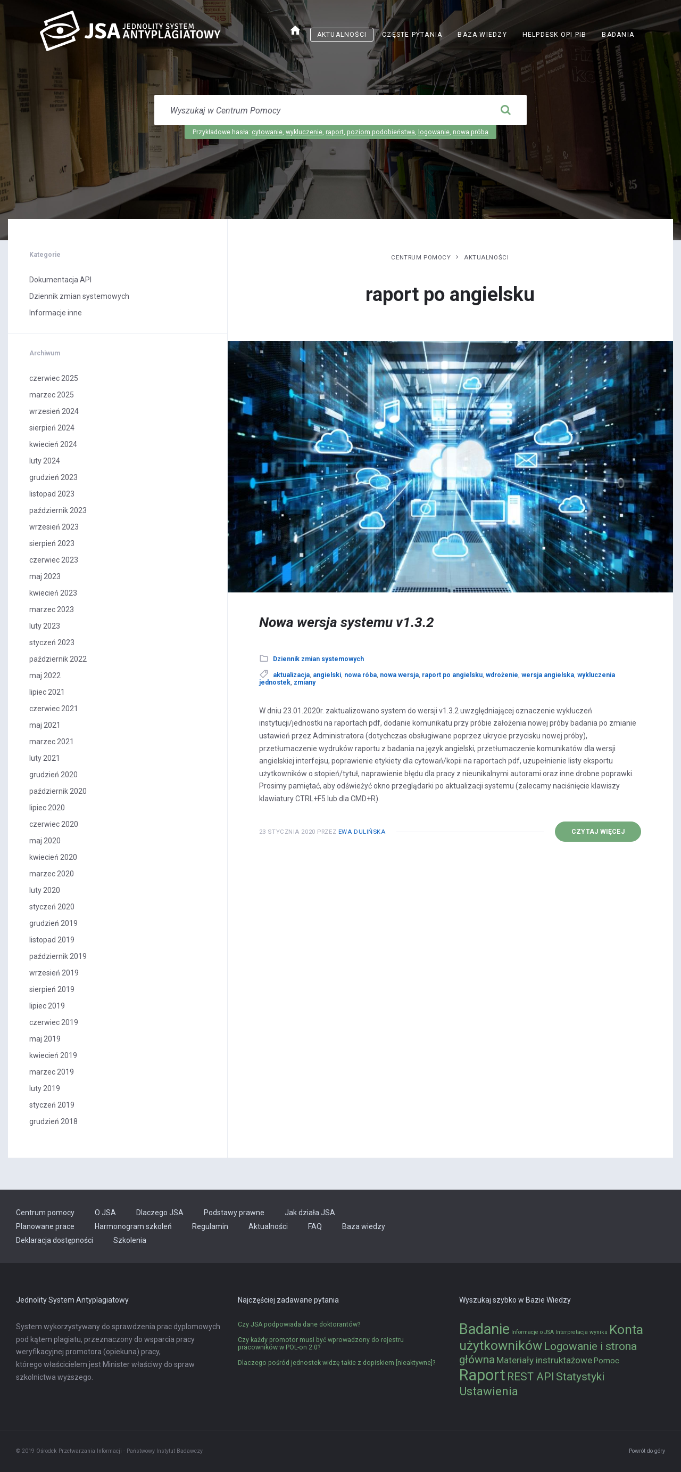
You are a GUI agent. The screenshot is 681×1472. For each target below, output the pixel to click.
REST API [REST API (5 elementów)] (530, 1376)
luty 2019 (44, 1088)
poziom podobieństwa (381, 132)
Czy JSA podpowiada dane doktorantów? (299, 1324)
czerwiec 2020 (53, 824)
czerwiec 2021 (53, 708)
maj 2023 (45, 576)
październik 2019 (58, 956)
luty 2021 (44, 758)
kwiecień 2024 (53, 444)
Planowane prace (45, 1226)
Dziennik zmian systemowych (318, 659)
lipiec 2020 (47, 807)
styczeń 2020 (51, 906)
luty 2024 (44, 461)
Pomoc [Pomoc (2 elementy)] (606, 1360)
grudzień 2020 (53, 774)
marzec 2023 (51, 609)
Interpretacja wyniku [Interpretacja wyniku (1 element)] (581, 1332)
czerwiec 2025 (53, 378)
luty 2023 (44, 626)
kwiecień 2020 (53, 857)
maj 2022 (45, 675)
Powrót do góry (647, 1450)
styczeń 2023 (51, 642)
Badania (618, 34)
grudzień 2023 (53, 477)
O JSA (105, 1212)
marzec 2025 (51, 395)
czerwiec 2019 (53, 1022)
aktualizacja (291, 675)
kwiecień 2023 (53, 593)
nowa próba (470, 132)
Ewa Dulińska (362, 831)
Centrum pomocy (421, 257)
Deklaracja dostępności (54, 1240)
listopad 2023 (51, 494)
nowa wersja (399, 675)
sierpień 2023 (51, 543)
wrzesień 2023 (54, 527)
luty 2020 (44, 890)
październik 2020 (58, 791)
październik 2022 (58, 659)
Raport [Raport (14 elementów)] (482, 1375)
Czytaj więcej (598, 831)
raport (335, 132)
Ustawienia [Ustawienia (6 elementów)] (488, 1391)
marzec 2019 (51, 1072)
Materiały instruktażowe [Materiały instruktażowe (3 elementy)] (544, 1360)
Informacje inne (55, 312)
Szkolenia (129, 1240)
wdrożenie (502, 675)
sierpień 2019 (51, 989)
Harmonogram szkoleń (133, 1226)
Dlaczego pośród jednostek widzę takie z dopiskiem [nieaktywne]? (336, 1363)
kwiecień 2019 (53, 1055)
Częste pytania (412, 34)
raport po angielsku (452, 675)
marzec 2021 (51, 741)
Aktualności (342, 34)
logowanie (434, 132)
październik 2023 (58, 510)
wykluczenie (304, 132)
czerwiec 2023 (53, 560)
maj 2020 (45, 840)
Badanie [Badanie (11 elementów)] (484, 1329)
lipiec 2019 (47, 1006)
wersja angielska (547, 675)
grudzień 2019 (53, 923)
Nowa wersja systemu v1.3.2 (346, 622)
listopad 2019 (51, 940)
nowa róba (360, 675)
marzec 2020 (51, 873)
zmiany (304, 682)
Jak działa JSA (310, 1212)
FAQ (315, 1226)
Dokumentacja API (60, 279)
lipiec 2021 (47, 692)
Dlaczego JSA (160, 1212)
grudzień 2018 (53, 1121)
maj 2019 (45, 1039)
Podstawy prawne (234, 1212)
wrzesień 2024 (54, 411)
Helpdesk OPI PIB (554, 34)
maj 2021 (45, 725)
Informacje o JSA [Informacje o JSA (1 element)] (532, 1332)
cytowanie (267, 132)
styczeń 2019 (51, 1105)
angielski (327, 675)
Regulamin (210, 1226)
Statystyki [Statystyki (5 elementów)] (580, 1376)
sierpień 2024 (51, 428)
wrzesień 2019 (54, 973)
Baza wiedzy (482, 34)
